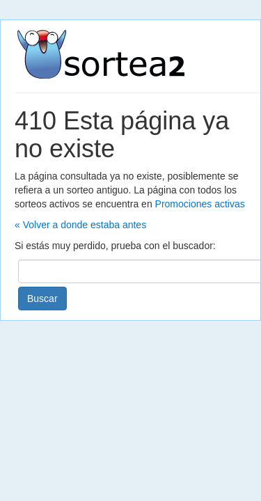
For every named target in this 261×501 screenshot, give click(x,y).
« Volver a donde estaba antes (80, 224)
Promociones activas (200, 203)
